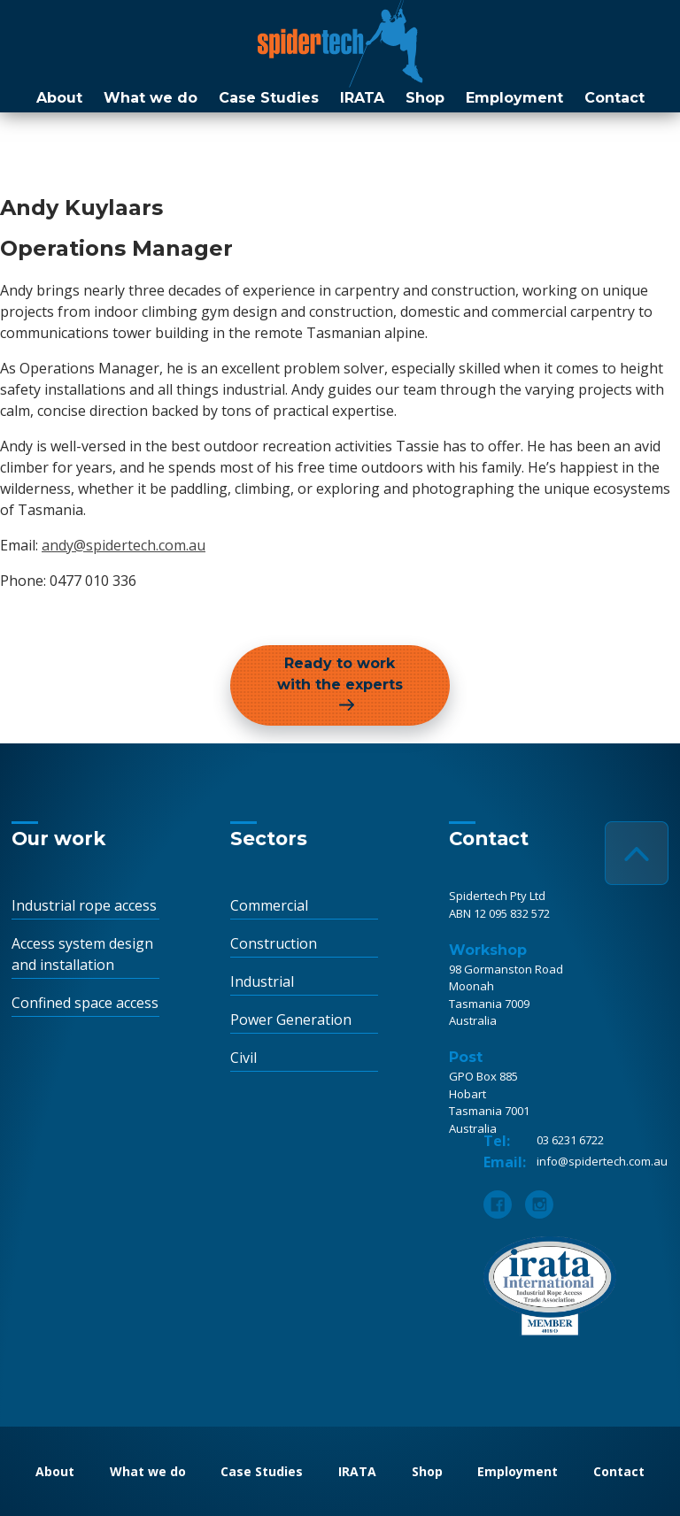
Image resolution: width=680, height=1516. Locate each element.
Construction (273, 943)
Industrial (262, 981)
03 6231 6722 (570, 1140)
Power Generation (291, 1019)
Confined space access (85, 1002)
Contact (614, 97)
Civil (243, 1057)
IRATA (362, 97)
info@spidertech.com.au (602, 1161)
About (59, 97)
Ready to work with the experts (340, 674)
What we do (150, 97)
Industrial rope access (84, 905)
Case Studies (269, 97)
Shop (425, 97)
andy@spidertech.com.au (123, 545)
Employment (514, 97)
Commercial (269, 905)
